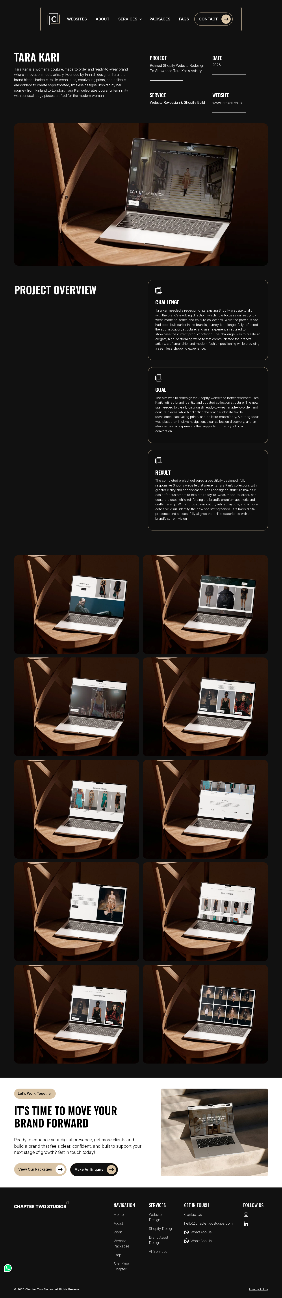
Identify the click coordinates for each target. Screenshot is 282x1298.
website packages (122, 1243)
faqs (184, 19)
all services (158, 1251)
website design (155, 1217)
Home (119, 1214)
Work (118, 1232)
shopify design (161, 1228)
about (102, 19)
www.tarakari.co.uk (227, 103)
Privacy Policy (258, 1289)
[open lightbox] (76, 604)
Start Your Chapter (121, 1266)
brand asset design (158, 1240)
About (118, 1223)
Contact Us (193, 1214)
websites (77, 19)
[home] (54, 19)
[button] (130, 19)
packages (160, 19)
